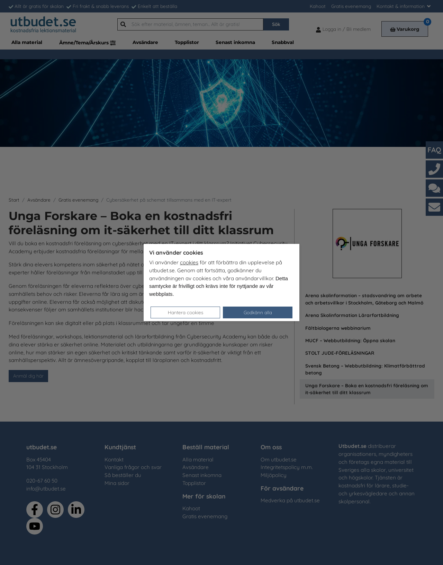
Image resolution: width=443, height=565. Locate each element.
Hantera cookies (185, 312)
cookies (189, 262)
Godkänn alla (258, 312)
